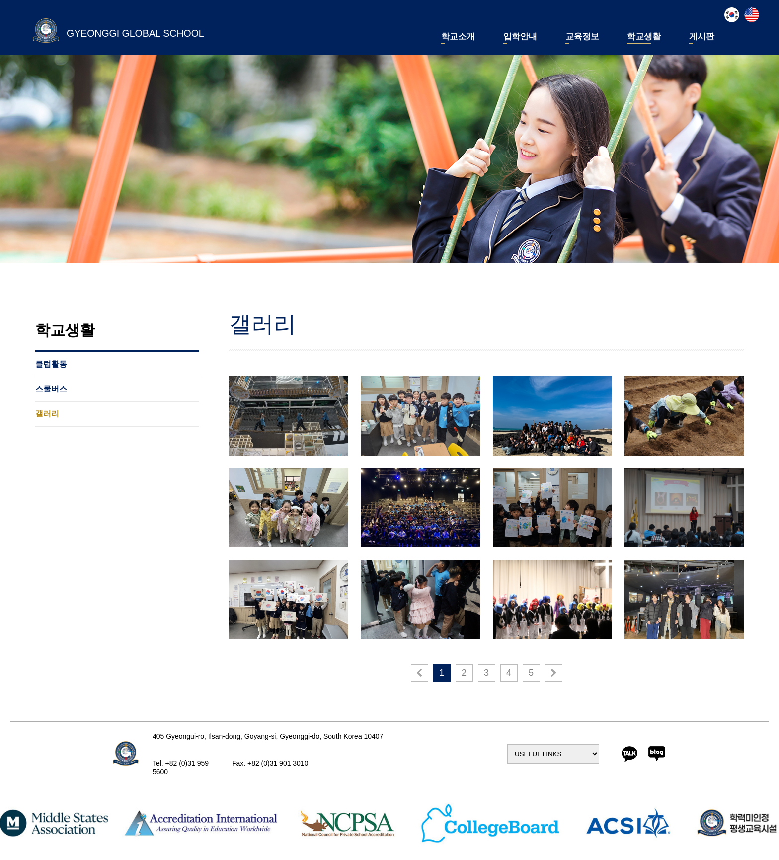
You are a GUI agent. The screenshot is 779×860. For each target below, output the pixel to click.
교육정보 (582, 37)
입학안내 (520, 37)
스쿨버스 (51, 389)
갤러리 (47, 414)
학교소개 (458, 37)
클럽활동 (51, 364)
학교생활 (644, 37)
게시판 (701, 37)
